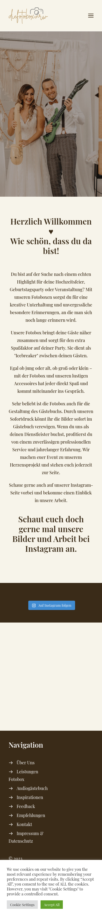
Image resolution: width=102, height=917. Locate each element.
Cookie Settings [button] (22, 904)
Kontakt (24, 824)
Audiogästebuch (32, 788)
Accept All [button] (52, 904)
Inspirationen (30, 797)
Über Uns (26, 762)
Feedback (26, 806)
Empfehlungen (31, 815)
